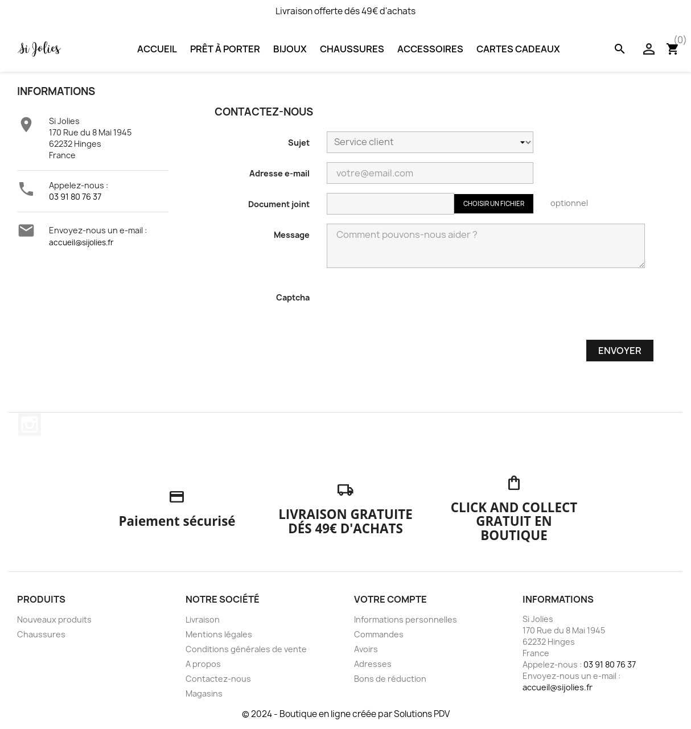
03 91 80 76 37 (75, 196)
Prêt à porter (225, 49)
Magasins (204, 693)
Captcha (293, 297)
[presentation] (413, 308)
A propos (203, 663)
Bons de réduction (390, 678)
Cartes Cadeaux (518, 49)
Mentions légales (219, 634)
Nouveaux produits (54, 619)
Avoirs (366, 649)
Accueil (157, 49)
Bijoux (290, 49)
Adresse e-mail (279, 173)
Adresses (373, 663)
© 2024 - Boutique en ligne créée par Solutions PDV (346, 714)
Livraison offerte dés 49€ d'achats (345, 11)
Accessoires (430, 49)
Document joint (279, 204)
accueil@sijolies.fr (81, 242)
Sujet (299, 142)
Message (292, 234)
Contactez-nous (218, 678)
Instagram (29, 424)
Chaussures (352, 49)
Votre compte (390, 599)
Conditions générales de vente (246, 649)
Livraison (203, 619)
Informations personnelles (405, 619)
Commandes (379, 634)
